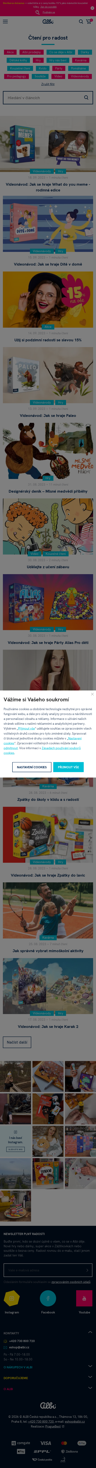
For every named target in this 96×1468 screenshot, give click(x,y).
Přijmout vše (26, 728)
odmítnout (11, 748)
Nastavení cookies (32, 767)
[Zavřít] (92, 694)
